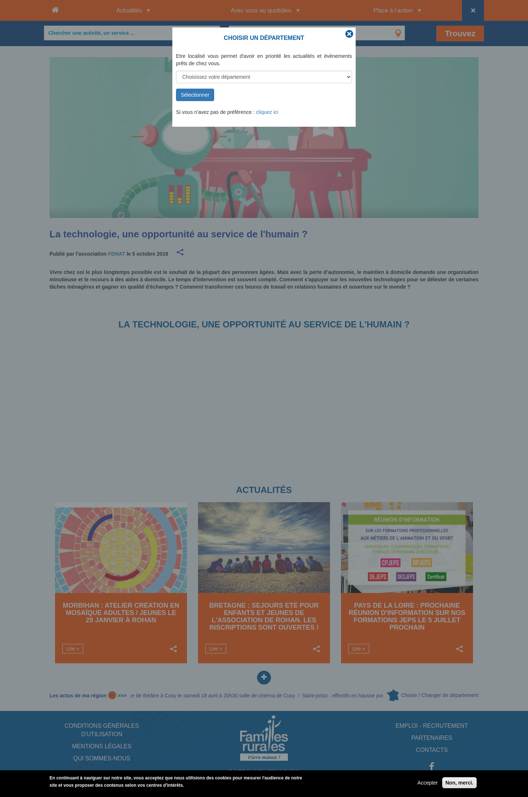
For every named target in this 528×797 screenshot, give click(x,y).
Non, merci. (459, 783)
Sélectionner (195, 95)
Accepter (428, 783)
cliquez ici (267, 112)
